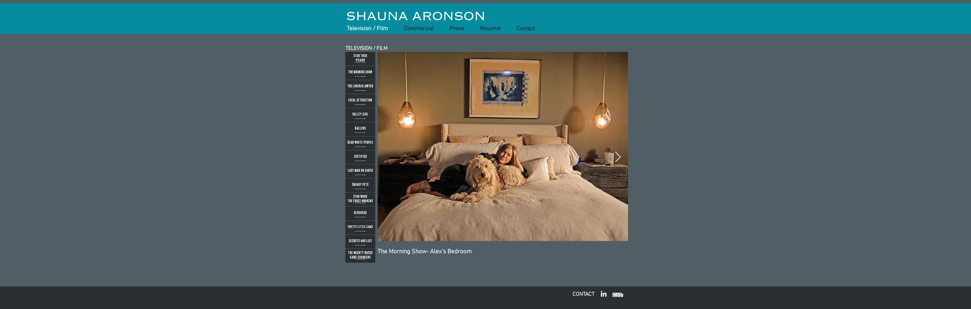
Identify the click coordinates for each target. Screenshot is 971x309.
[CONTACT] (583, 295)
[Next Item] (617, 157)
